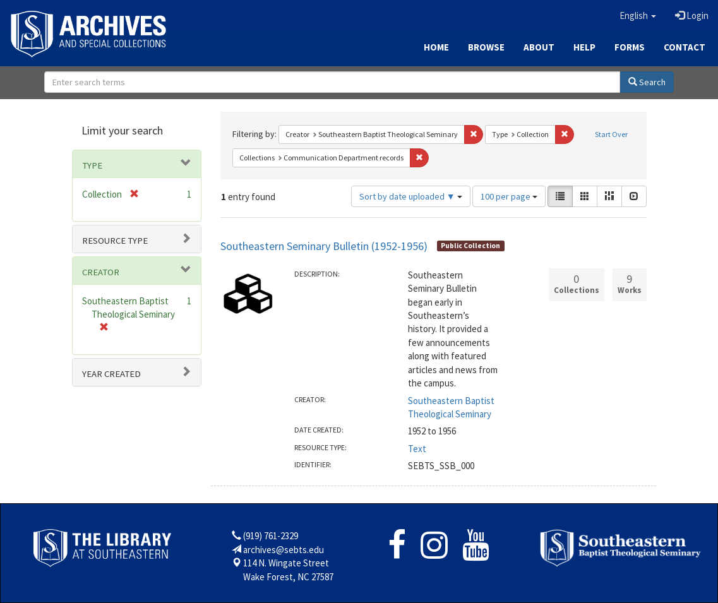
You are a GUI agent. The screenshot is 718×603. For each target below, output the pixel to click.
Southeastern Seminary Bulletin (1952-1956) (324, 246)
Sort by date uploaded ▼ (410, 196)
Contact (684, 47)
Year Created (111, 373)
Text (417, 449)
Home (436, 47)
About (539, 47)
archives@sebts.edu (283, 550)
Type (92, 165)
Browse (486, 47)
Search (647, 82)
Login (692, 15)
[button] (638, 16)
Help (584, 47)
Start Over (611, 134)
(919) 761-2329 (270, 536)
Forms (629, 47)
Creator (100, 272)
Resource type (115, 240)
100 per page (509, 196)
